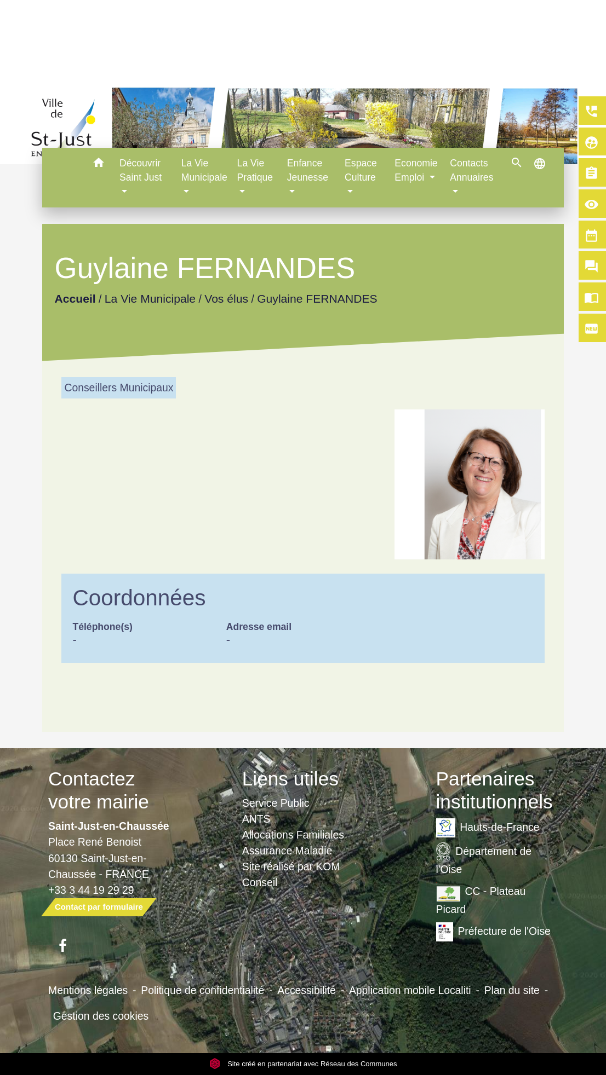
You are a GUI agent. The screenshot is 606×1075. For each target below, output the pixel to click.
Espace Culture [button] (361, 170)
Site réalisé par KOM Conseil (291, 874)
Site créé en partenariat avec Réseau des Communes (303, 1064)
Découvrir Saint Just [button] (140, 170)
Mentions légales (88, 990)
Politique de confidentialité (202, 990)
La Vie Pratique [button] (255, 170)
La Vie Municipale (150, 298)
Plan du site (512, 990)
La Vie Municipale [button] (204, 170)
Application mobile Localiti (410, 990)
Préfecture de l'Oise (493, 931)
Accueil (75, 298)
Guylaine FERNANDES (318, 298)
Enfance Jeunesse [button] (307, 170)
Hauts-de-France (488, 827)
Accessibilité (306, 990)
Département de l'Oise (484, 858)
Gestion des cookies (100, 1016)
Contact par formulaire (99, 906)
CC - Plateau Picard (481, 898)
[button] (98, 164)
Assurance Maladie (287, 851)
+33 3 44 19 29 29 (91, 890)
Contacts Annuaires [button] (471, 170)
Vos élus (227, 298)
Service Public (276, 803)
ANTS (256, 819)
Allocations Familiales (293, 835)
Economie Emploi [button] (416, 170)
